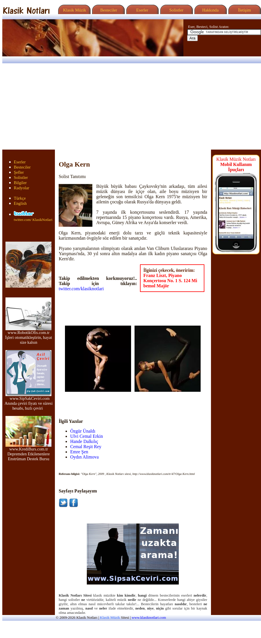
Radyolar (21, 188)
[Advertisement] (130, 106)
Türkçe (20, 198)
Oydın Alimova (84, 456)
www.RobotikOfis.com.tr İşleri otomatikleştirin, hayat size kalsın (28, 335)
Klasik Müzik (73, 10)
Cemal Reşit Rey (85, 446)
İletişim (244, 10)
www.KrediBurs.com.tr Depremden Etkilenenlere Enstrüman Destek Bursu (28, 452)
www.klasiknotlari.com (149, 618)
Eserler (141, 10)
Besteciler (107, 10)
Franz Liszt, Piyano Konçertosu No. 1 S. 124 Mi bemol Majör (170, 280)
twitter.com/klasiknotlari (81, 288)
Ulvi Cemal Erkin (86, 436)
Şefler (19, 172)
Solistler (175, 10)
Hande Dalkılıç (84, 441)
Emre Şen (79, 451)
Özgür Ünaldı (82, 431)
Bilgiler (20, 182)
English (20, 203)
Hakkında (210, 10)
